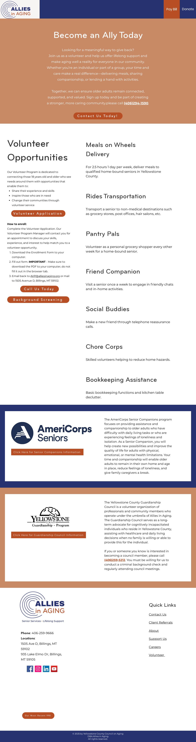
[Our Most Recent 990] (38, 715)
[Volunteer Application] (38, 213)
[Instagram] (38, 669)
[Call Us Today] (39, 289)
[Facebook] (30, 669)
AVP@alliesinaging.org (45, 276)
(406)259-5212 (114, 560)
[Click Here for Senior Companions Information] (47, 452)
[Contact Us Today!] (98, 115)
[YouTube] (54, 669)
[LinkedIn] (46, 669)
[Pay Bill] (171, 9)
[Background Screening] (38, 299)
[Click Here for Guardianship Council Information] (48, 535)
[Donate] (188, 9)
